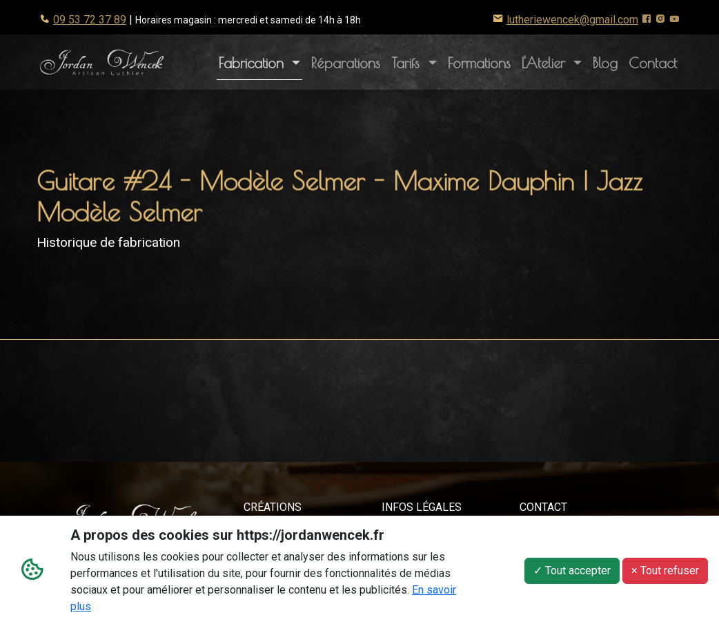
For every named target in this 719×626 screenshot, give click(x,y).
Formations (479, 62)
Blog (605, 62)
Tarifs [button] (407, 62)
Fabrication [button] (253, 62)
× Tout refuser (665, 571)
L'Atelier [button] (554, 61)
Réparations (345, 62)
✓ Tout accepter (572, 571)
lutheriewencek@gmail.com (572, 19)
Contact (653, 62)
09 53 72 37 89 (89, 19)
